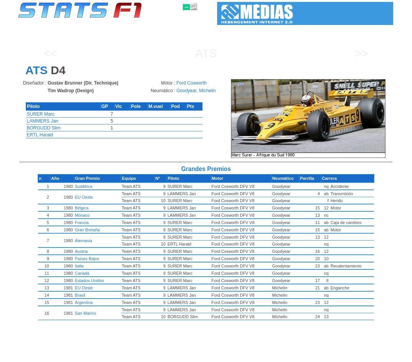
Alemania (102, 240)
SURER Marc (41, 114)
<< (50, 53)
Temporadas (74, 354)
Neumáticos (233, 354)
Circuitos (288, 354)
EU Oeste (102, 197)
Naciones (262, 354)
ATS (206, 53)
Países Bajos (105, 258)
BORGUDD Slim (44, 128)
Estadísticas (41, 354)
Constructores (175, 354)
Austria (99, 251)
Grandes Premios (113, 354)
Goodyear (186, 90)
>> (361, 53)
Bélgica (100, 208)
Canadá (100, 273)
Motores (205, 354)
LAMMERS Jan (42, 121)
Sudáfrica (102, 186)
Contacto (376, 354)
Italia (97, 266)
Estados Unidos (108, 280)
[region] (310, 118)
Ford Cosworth (191, 83)
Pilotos (145, 354)
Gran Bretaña (105, 229)
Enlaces (331, 354)
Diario (310, 354)
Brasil (98, 295)
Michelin (207, 90)
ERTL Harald (40, 135)
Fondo (353, 354)
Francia (100, 222)
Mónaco (100, 215)
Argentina (102, 302)
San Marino (104, 313)
